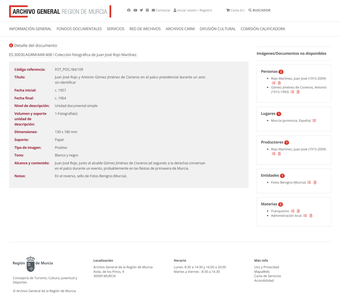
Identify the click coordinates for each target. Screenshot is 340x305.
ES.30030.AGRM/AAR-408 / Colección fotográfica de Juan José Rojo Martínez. (73, 54)
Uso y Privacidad (266, 267)
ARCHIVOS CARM (180, 28)
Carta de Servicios (267, 276)
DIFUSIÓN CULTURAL (218, 28)
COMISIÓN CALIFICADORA (263, 28)
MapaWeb (262, 271)
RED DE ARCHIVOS (145, 28)
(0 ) (235, 10)
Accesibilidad (264, 280)
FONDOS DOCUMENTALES (79, 28)
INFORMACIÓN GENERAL (30, 28)
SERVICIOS (115, 28)
